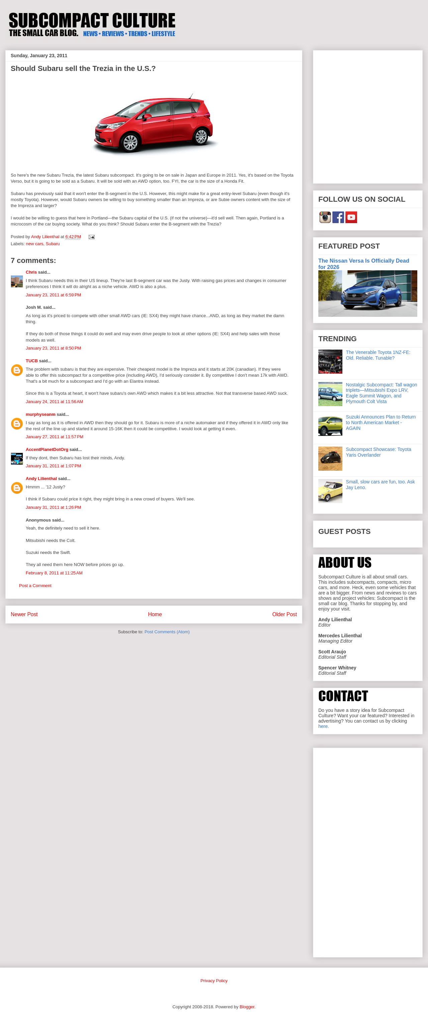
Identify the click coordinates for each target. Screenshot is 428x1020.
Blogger (247, 1006)
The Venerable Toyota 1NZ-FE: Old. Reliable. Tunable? (378, 355)
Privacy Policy (214, 980)
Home (155, 614)
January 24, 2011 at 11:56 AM (54, 401)
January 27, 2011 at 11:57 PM (54, 436)
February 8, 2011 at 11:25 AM (54, 572)
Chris (31, 272)
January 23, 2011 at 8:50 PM (53, 348)
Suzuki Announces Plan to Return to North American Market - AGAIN (381, 422)
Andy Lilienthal (41, 478)
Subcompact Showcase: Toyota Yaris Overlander (378, 452)
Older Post (284, 614)
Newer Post (24, 614)
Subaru (53, 243)
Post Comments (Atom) (167, 631)
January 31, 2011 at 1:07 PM (53, 465)
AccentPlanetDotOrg (47, 449)
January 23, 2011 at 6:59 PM (53, 294)
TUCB (32, 360)
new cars (34, 243)
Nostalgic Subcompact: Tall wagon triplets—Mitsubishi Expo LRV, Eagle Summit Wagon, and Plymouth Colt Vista (381, 393)
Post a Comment (35, 585)
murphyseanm (41, 414)
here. (323, 726)
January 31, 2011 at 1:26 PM (53, 507)
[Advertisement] (62, 115)
